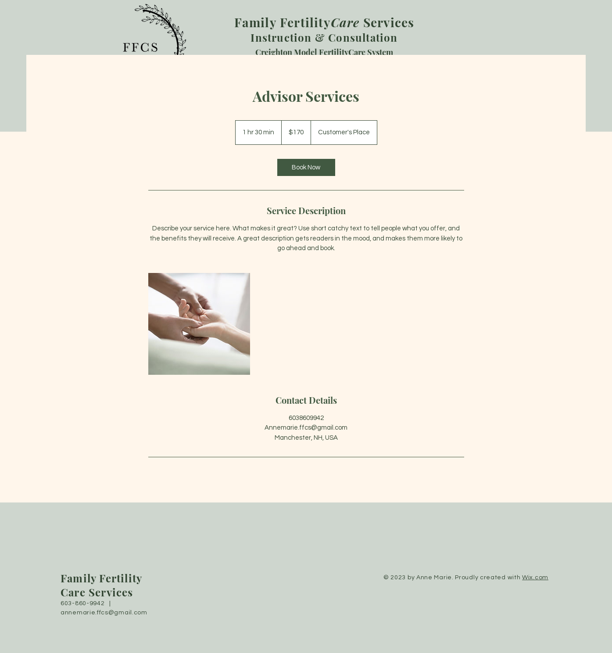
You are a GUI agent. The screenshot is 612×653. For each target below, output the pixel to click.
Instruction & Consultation (324, 30)
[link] (306, 167)
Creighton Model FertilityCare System (324, 52)
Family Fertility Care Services (101, 585)
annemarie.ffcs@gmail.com (104, 613)
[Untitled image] (199, 324)
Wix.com (535, 577)
